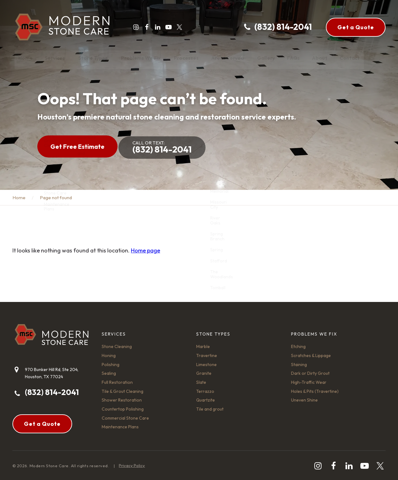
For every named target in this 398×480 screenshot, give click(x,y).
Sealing (109, 371)
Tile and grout (210, 406)
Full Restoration (117, 380)
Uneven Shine (304, 398)
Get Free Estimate (77, 145)
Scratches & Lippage (311, 353)
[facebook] (144, 27)
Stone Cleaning (117, 344)
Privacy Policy (132, 463)
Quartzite (205, 398)
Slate (201, 380)
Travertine (206, 353)
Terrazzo (205, 389)
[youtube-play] (166, 27)
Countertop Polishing (123, 406)
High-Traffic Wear (308, 380)
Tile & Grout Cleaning (122, 389)
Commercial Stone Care (125, 415)
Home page (145, 248)
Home (18, 195)
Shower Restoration (122, 398)
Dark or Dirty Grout (310, 371)
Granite (203, 371)
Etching (298, 344)
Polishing (110, 362)
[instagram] (134, 27)
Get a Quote (355, 27)
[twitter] (177, 27)
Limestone (206, 362)
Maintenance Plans (120, 424)
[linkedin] (155, 27)
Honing (109, 353)
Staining (299, 362)
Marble (203, 344)
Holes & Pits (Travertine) (315, 389)
